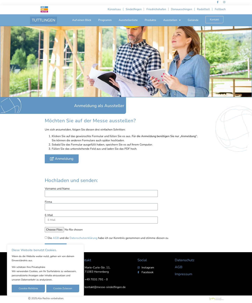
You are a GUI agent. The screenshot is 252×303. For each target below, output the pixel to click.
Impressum (183, 274)
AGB (56, 238)
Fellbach (220, 9)
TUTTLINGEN (43, 20)
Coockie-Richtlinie (28, 288)
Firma (48, 201)
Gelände (193, 20)
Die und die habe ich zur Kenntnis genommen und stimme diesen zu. (108, 238)
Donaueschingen (181, 9)
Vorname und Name (57, 188)
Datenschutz (184, 260)
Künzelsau (114, 9)
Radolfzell (203, 9)
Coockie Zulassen (62, 288)
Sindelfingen (134, 9)
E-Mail (49, 215)
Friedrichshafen (156, 9)
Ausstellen (172, 20)
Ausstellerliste (128, 20)
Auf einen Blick (81, 20)
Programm (105, 20)
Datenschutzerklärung (83, 238)
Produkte (150, 20)
